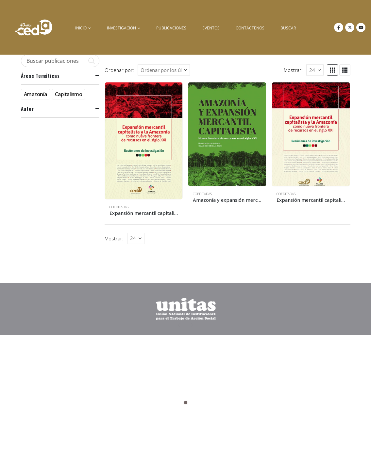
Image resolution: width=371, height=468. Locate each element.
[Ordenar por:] (164, 70)
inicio (81, 28)
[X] (349, 27)
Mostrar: (293, 70)
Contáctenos (250, 28)
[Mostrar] (315, 70)
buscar (288, 28)
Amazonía (35, 94)
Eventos (211, 28)
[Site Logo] (33, 27)
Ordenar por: (119, 70)
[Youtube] (360, 27)
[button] (332, 70)
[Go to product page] (144, 140)
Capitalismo (68, 94)
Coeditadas (119, 207)
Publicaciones (171, 28)
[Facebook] (338, 27)
